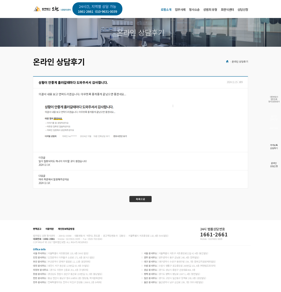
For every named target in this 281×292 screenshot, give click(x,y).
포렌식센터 (227, 9)
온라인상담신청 (274, 164)
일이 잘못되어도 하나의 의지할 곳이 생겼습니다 (63, 161)
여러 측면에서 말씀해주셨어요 (54, 179)
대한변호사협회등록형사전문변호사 (274, 99)
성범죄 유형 (210, 9)
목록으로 (140, 199)
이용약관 (50, 229)
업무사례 (180, 9)
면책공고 (37, 229)
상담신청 (242, 9)
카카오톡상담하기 (274, 146)
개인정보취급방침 (66, 229)
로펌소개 (166, 9)
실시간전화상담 (274, 118)
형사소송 (194, 9)
